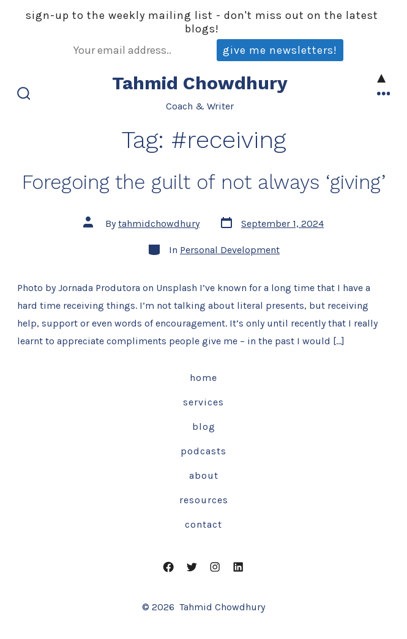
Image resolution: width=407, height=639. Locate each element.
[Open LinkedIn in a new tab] (238, 566)
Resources (203, 500)
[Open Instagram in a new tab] (215, 566)
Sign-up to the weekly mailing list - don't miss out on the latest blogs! (202, 22)
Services (203, 402)
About (203, 475)
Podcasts (203, 451)
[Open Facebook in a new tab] (169, 566)
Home (203, 377)
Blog (203, 426)
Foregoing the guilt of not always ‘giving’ (204, 182)
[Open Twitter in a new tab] (192, 566)
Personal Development (230, 250)
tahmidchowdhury (159, 223)
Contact (203, 524)
